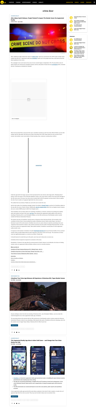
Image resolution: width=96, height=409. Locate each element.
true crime (14, 399)
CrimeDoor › (13, 260)
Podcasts (88, 2)
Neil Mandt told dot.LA (39, 230)
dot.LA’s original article (41, 207)
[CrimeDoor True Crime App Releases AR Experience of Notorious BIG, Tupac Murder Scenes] (38, 296)
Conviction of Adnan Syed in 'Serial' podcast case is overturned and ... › (23, 261)
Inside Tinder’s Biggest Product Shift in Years (79, 29)
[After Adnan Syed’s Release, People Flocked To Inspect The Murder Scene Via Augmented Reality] (38, 38)
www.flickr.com (62, 53)
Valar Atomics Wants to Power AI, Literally (80, 17)
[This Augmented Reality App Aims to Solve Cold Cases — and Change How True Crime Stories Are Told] (38, 360)
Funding (18, 2)
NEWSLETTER (69, 2)
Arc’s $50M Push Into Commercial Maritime (78, 25)
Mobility (41, 2)
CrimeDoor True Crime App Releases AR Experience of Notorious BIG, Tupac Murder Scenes (38, 278)
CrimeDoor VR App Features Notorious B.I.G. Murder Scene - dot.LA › (27, 249)
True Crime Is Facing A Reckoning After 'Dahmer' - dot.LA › (24, 253)
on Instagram (55, 64)
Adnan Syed (35, 56)
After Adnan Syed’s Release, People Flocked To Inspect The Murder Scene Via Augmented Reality (37, 19)
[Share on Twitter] (14, 270)
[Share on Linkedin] (19, 270)
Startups (11, 2)
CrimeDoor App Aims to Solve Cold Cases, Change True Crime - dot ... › (27, 251)
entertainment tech (15, 276)
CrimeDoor (34, 58)
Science (35, 2)
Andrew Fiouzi (14, 21)
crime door (22, 266)
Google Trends (45, 205)
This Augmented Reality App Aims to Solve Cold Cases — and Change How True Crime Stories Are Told (36, 341)
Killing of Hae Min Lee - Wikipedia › (17, 258)
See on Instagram (15, 118)
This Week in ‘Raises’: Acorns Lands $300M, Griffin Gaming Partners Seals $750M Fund (79, 52)
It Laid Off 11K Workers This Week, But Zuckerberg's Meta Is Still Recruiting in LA (79, 47)
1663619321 (30, 165)
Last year (32, 213)
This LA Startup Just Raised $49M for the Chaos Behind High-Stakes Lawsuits (80, 21)
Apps (28, 399)
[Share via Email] (17, 270)
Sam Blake (13, 279)
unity (24, 399)
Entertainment (26, 2)
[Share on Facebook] (12, 270)
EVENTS (77, 2)
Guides (82, 2)
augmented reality (15, 15)
